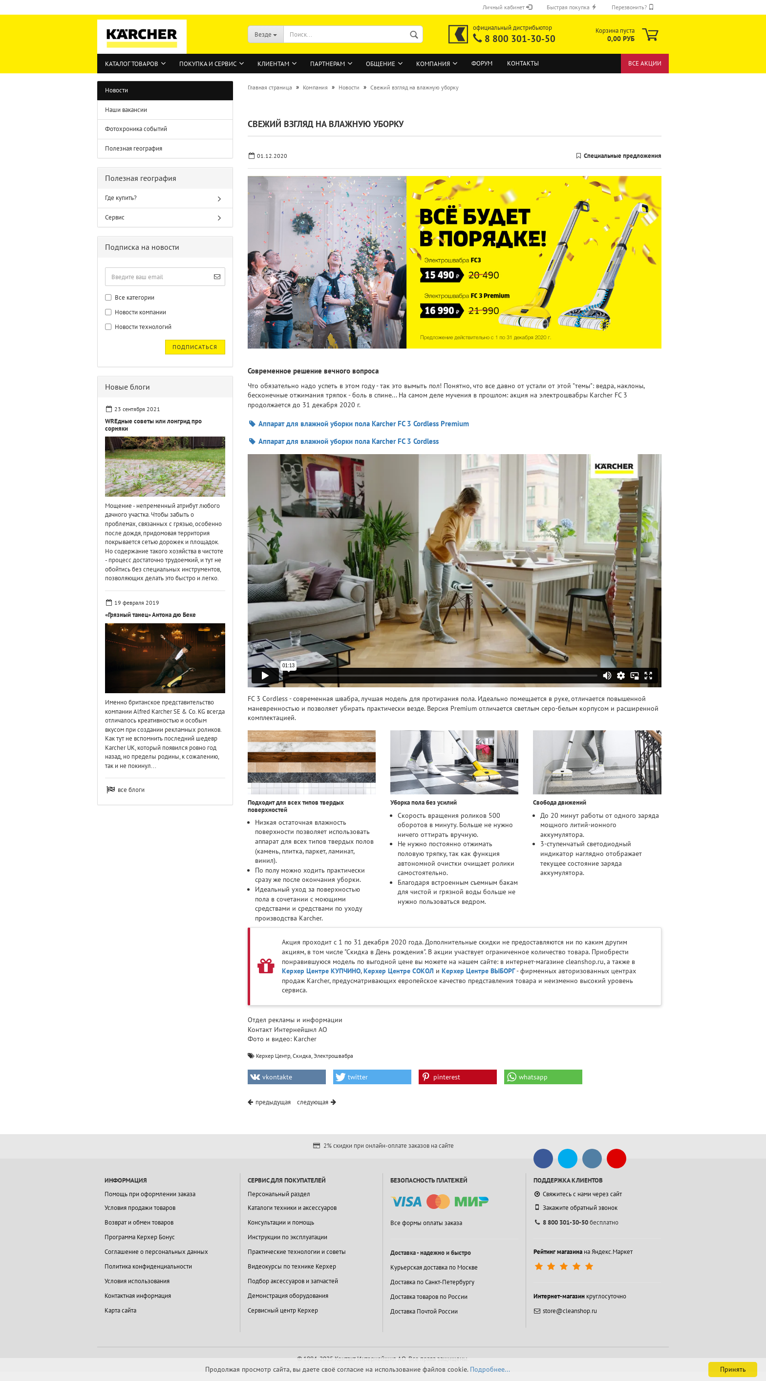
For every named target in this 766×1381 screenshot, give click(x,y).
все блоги (131, 790)
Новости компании (135, 312)
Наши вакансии (126, 110)
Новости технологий (138, 327)
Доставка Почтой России (424, 1311)
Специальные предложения (622, 156)
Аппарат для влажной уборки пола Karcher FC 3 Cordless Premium (358, 423)
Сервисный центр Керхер (283, 1310)
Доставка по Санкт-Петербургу (432, 1282)
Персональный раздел (279, 1194)
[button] (287, 1077)
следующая (312, 1102)
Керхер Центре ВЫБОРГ (478, 970)
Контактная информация (138, 1296)
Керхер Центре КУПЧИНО (321, 970)
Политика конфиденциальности (148, 1266)
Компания (433, 64)
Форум (481, 63)
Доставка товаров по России (429, 1297)
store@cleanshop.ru (565, 1311)
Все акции (644, 63)
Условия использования (137, 1281)
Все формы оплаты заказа (426, 1223)
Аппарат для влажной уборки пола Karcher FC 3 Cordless (343, 441)
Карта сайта (120, 1310)
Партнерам (327, 64)
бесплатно (575, 1222)
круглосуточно (579, 1296)
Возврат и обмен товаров (139, 1222)
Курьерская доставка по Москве (434, 1267)
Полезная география (133, 148)
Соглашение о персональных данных (156, 1252)
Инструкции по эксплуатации (287, 1237)
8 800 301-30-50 (520, 38)
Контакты (523, 63)
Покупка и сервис (207, 64)
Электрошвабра (333, 1055)
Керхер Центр (273, 1055)
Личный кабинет (507, 7)
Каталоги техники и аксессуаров (292, 1208)
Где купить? (121, 198)
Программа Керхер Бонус (140, 1237)
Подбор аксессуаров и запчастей (293, 1281)
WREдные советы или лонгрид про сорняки (153, 424)
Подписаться (194, 347)
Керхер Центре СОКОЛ (398, 970)
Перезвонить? (633, 7)
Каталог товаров (131, 64)
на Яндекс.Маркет (583, 1252)
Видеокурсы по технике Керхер (292, 1266)
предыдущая (273, 1102)
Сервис (115, 217)
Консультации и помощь (281, 1222)
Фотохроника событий (136, 129)
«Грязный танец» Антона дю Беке (150, 615)
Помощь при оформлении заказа (150, 1194)
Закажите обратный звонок (575, 1207)
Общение (380, 64)
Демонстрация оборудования (288, 1296)
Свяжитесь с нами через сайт (577, 1194)
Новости (116, 90)
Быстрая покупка (572, 7)
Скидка (302, 1055)
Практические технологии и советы (297, 1252)
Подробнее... (490, 1369)
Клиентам (273, 64)
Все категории (129, 297)
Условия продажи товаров (140, 1208)
